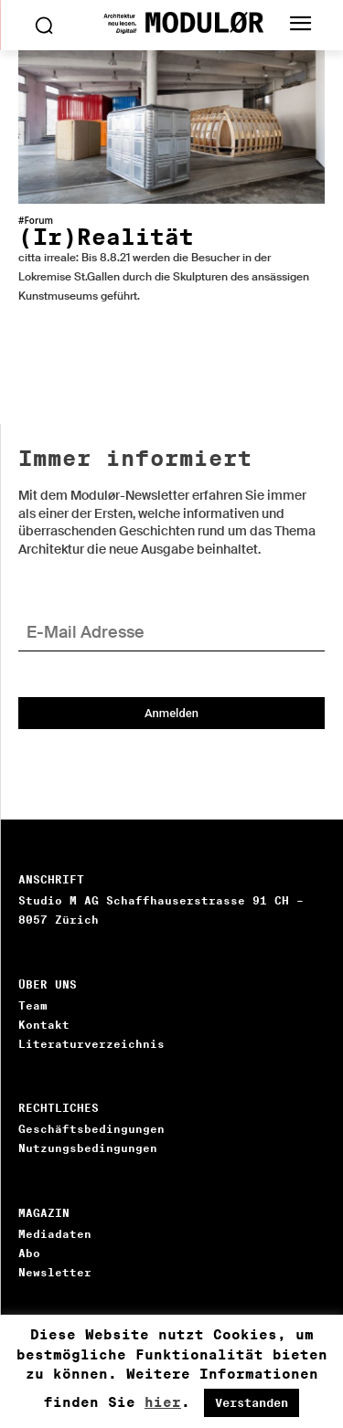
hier (163, 1402)
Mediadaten (54, 1234)
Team (33, 1005)
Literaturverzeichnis (91, 1044)
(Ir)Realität (106, 237)
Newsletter (54, 1272)
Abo (29, 1253)
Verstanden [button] (251, 1403)
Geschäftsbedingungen (91, 1129)
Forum (38, 220)
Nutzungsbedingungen (87, 1148)
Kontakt (44, 1025)
